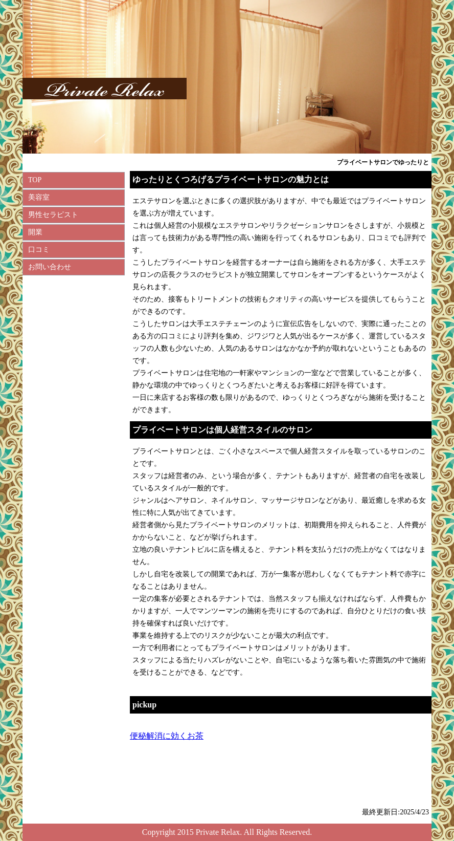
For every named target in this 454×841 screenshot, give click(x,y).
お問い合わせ (49, 267)
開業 (35, 232)
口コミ (39, 249)
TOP (34, 180)
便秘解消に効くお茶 (166, 735)
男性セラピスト (53, 215)
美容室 (39, 197)
